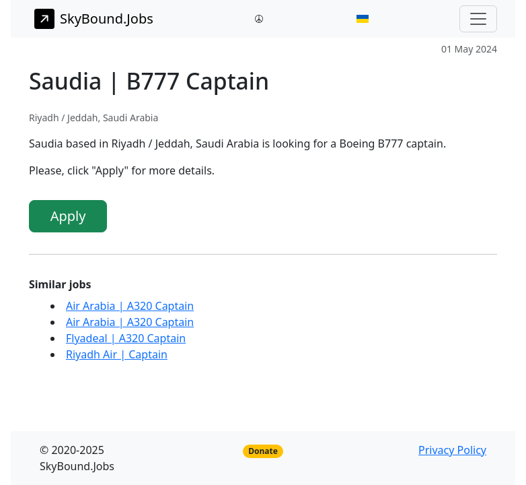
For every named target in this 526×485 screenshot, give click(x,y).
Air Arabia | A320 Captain (130, 305)
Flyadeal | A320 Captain (126, 338)
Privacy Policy (452, 450)
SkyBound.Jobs (93, 19)
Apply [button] (68, 216)
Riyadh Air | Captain (116, 354)
